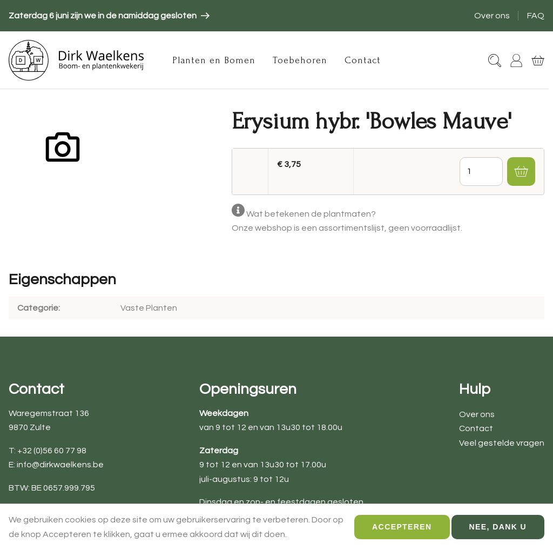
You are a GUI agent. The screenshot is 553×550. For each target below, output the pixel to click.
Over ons (492, 15)
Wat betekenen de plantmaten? (311, 214)
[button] (521, 171)
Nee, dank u (498, 531)
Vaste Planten (148, 308)
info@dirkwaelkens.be (60, 464)
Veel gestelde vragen (501, 443)
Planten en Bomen (213, 60)
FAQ (535, 15)
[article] (109, 16)
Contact (363, 60)
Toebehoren (300, 60)
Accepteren (401, 531)
